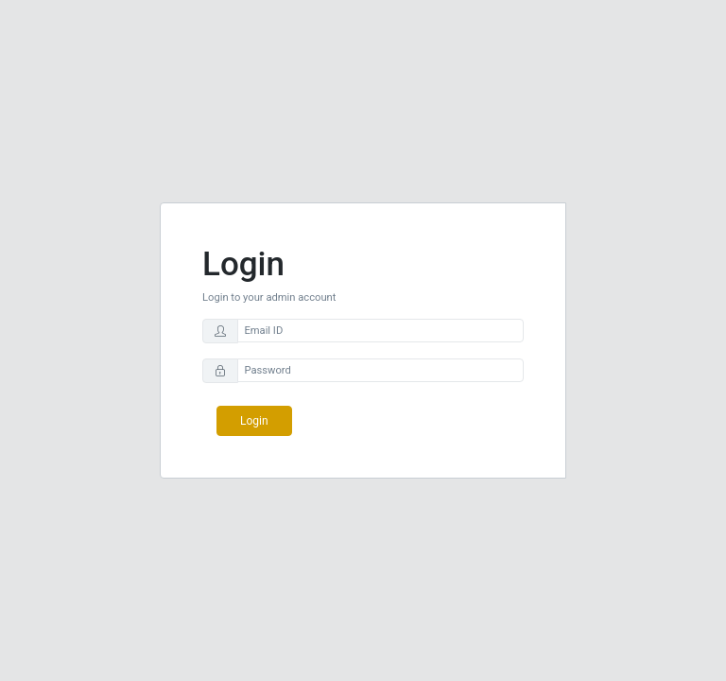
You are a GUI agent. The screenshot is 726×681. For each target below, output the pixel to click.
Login (254, 421)
